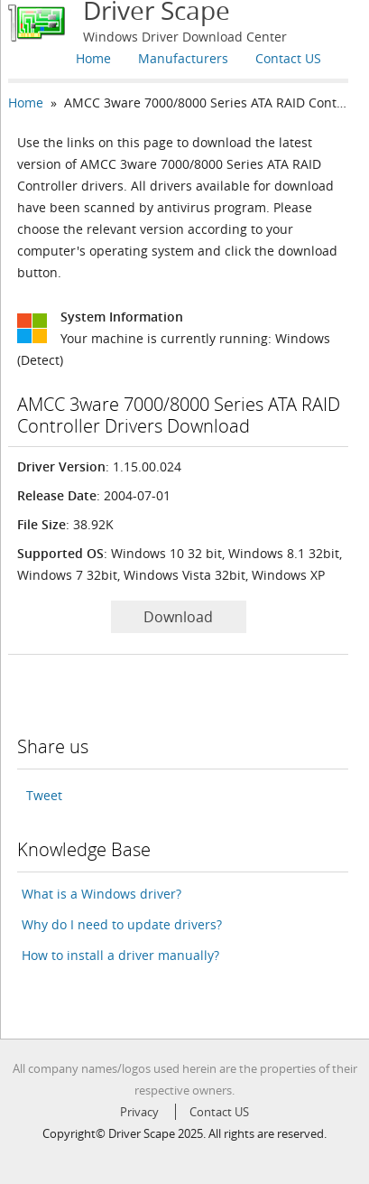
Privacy (139, 1112)
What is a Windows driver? (101, 893)
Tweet (44, 795)
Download (178, 617)
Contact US (288, 58)
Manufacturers (183, 58)
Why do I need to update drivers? (122, 924)
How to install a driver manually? (120, 955)
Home (93, 58)
